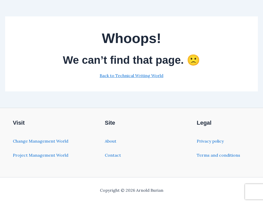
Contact (113, 155)
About (110, 141)
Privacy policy (210, 141)
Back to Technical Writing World (131, 75)
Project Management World (40, 155)
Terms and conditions (218, 155)
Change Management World (40, 141)
